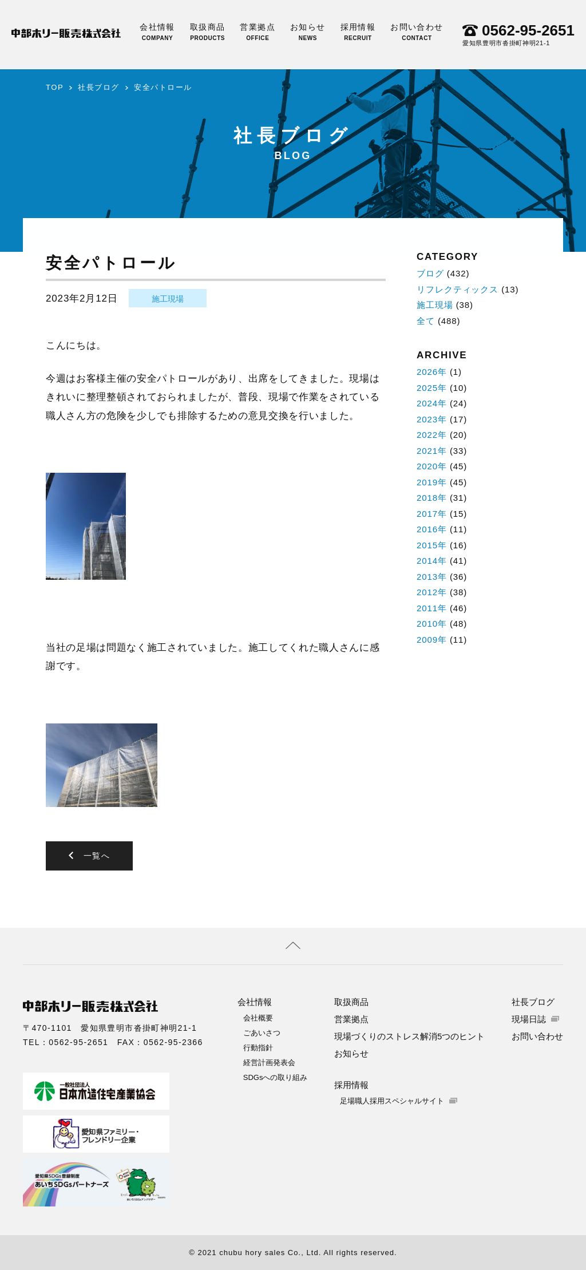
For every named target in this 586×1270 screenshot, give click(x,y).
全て (426, 321)
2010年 (432, 623)
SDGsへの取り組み (275, 1077)
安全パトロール (163, 87)
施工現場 (168, 298)
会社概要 (258, 1017)
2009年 (432, 639)
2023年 (432, 419)
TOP (55, 87)
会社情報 (157, 31)
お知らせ (308, 31)
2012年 (432, 592)
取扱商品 (207, 31)
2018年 (432, 498)
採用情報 (358, 31)
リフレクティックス (457, 289)
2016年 (432, 529)
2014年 (432, 560)
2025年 (432, 388)
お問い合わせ (416, 31)
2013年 (432, 576)
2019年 (432, 482)
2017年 (432, 514)
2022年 (432, 435)
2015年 (432, 545)
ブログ (430, 273)
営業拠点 (257, 31)
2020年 (432, 466)
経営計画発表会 (269, 1062)
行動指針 (258, 1047)
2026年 (432, 372)
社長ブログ (99, 87)
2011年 (432, 608)
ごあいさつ (261, 1032)
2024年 (432, 403)
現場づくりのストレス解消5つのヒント (409, 1035)
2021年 (432, 451)
